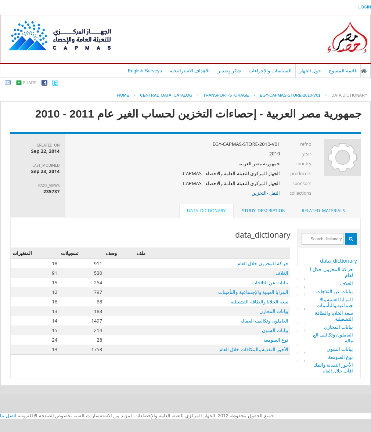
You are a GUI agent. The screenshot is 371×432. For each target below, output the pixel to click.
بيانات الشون (340, 349)
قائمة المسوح (343, 70)
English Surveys (145, 70)
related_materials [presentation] (323, 211)
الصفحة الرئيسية (364, 71)
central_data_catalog (166, 95)
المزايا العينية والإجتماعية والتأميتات (335, 302)
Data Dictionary (349, 95)
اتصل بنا (8, 415)
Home (123, 95)
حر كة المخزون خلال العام (331, 272)
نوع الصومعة (340, 357)
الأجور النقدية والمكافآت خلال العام (333, 368)
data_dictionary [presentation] (206, 211)
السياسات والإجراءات (270, 70)
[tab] (323, 211)
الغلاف (346, 283)
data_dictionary (338, 260)
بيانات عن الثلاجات (334, 291)
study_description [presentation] (263, 211)
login (365, 7)
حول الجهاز (310, 70)
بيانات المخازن (338, 327)
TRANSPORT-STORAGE (226, 95)
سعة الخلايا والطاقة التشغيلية (334, 316)
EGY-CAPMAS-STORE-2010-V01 (290, 95)
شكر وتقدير (229, 70)
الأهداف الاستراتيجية (190, 70)
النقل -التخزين (266, 193)
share (30, 82)
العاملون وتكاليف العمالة (333, 337)
